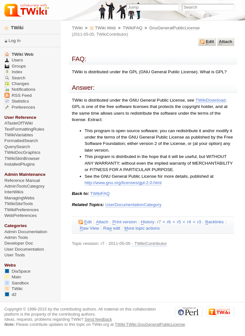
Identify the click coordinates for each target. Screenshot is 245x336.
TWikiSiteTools (18, 203)
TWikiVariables (18, 134)
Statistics (16, 101)
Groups (15, 66)
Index (13, 71)
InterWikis (14, 191)
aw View (89, 228)
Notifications (19, 89)
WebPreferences (20, 215)
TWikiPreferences (21, 209)
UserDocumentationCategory (133, 204)
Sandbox (16, 283)
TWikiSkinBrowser (22, 158)
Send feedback (98, 319)
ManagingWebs (19, 198)
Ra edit (111, 228)
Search (15, 77)
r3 (199, 221)
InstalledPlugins (19, 164)
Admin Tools (16, 237)
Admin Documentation (25, 231)
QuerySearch (17, 146)
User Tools (14, 255)
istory (147, 222)
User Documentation (24, 249)
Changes (16, 83)
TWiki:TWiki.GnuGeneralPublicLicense (150, 324)
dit (207, 41)
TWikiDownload (210, 100)
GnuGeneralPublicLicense (174, 27)
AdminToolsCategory (24, 186)
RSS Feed (18, 95)
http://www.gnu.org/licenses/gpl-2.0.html (123, 182)
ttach (225, 41)
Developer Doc (18, 243)
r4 (189, 221)
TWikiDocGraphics (22, 152)
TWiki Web (105, 27)
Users (13, 60)
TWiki (77, 27)
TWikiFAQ (132, 27)
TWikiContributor (111, 34)
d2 (10, 294)
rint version (124, 222)
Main (12, 277)
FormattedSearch (21, 140)
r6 (169, 221)
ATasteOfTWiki (18, 123)
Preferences (19, 107)
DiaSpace (17, 271)
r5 (179, 221)
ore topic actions (142, 228)
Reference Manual (22, 180)
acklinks (214, 222)
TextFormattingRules (24, 129)
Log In (15, 40)
